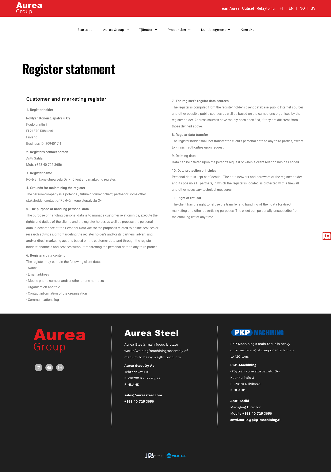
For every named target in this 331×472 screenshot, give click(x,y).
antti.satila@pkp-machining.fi (255, 420)
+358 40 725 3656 (139, 401)
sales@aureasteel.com (143, 395)
